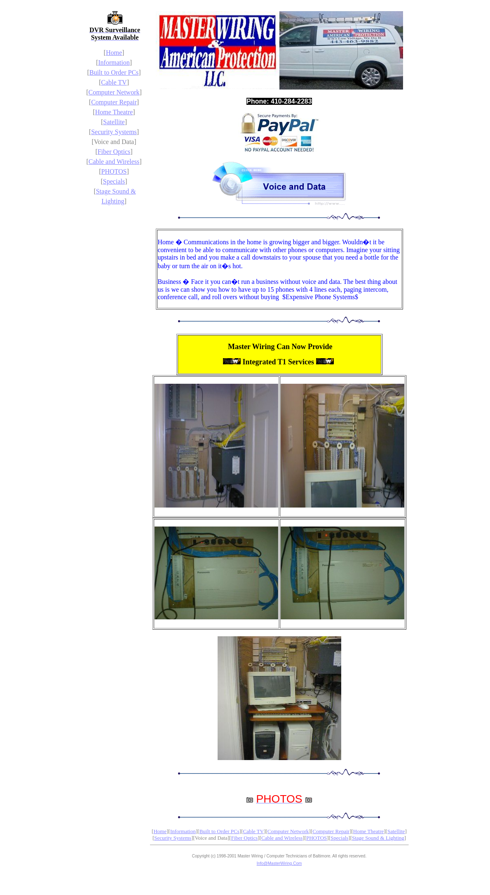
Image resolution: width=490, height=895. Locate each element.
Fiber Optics (114, 151)
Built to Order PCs (114, 72)
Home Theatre (114, 112)
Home (114, 52)
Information (113, 62)
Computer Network (114, 92)
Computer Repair (114, 102)
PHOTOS (114, 171)
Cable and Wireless (114, 161)
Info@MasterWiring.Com (279, 863)
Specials (114, 181)
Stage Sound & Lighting (378, 838)
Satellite (113, 121)
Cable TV (114, 82)
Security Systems (114, 131)
